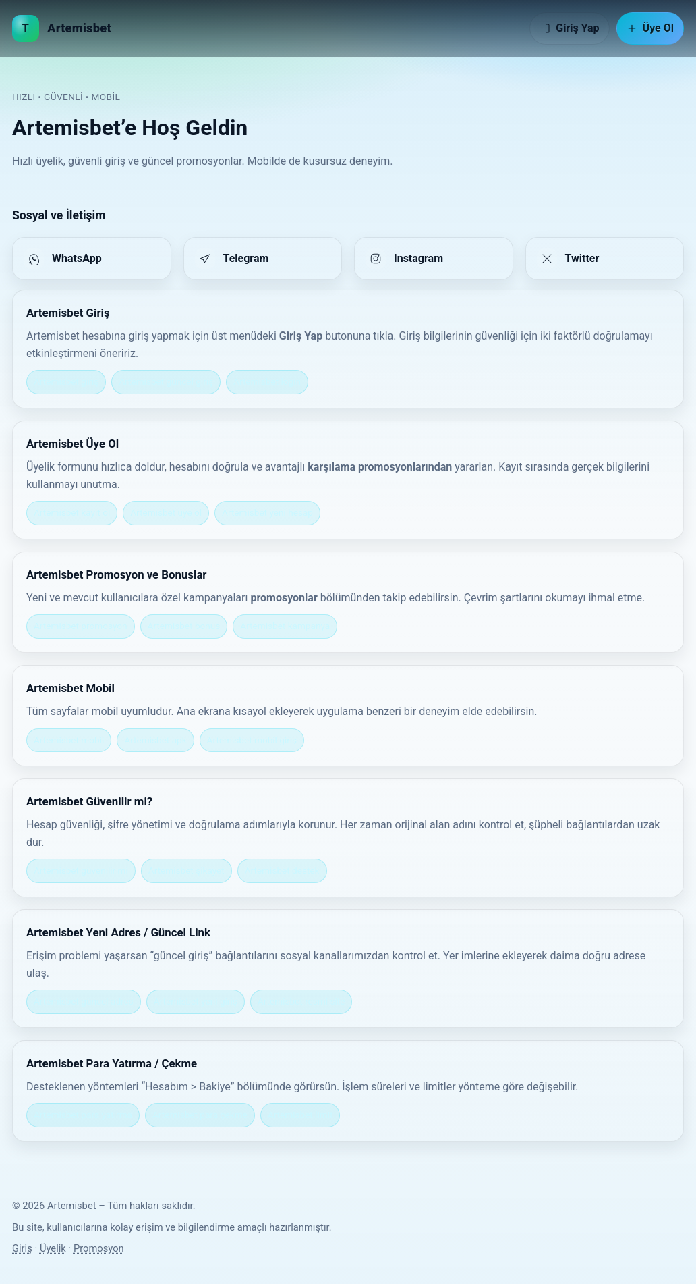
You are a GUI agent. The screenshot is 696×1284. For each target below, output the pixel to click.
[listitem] (91, 258)
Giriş (22, 1248)
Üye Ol (650, 28)
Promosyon (99, 1248)
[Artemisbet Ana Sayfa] (61, 28)
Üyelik (53, 1248)
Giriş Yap (569, 28)
